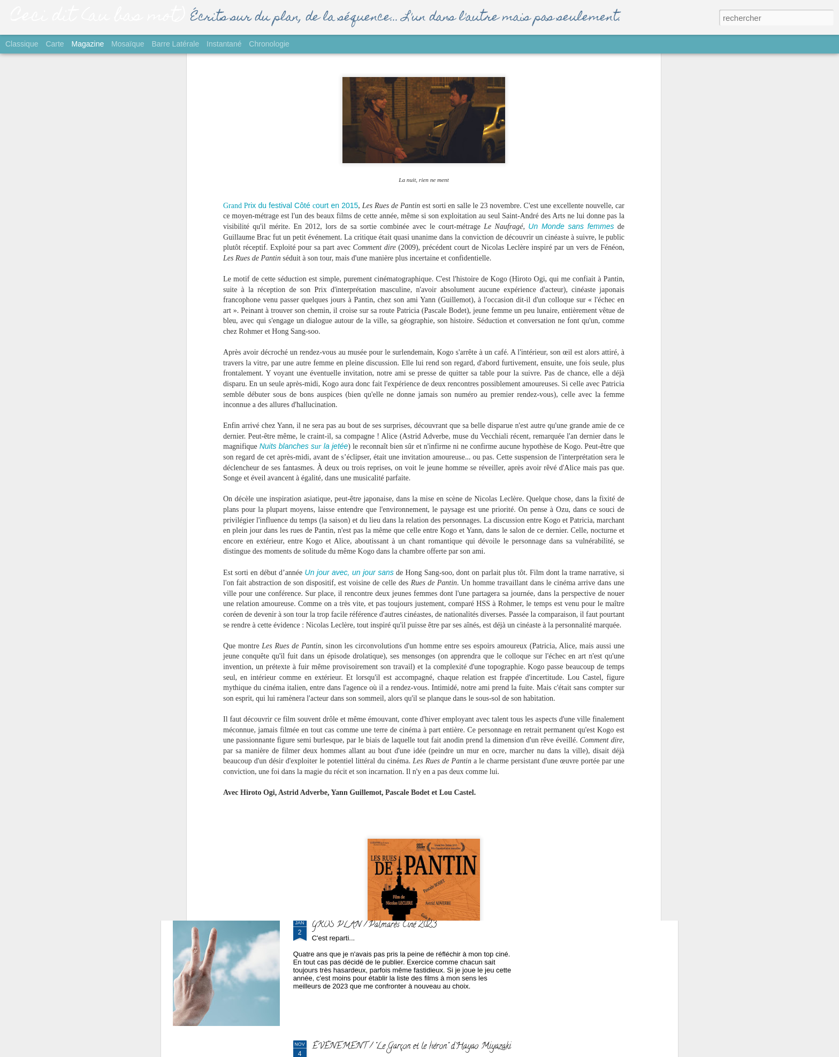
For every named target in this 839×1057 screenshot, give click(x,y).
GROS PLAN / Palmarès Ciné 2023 (374, 925)
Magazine (88, 44)
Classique (21, 44)
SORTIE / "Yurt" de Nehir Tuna (366, 682)
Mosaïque (127, 44)
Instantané (224, 44)
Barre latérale (175, 44)
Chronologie (269, 44)
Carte (54, 44)
